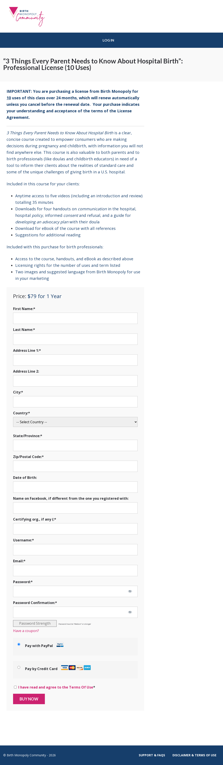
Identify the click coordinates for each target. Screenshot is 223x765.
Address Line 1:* (27, 350)
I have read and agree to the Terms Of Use (55, 687)
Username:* (23, 540)
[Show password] (130, 591)
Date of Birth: (25, 477)
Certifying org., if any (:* (34, 519)
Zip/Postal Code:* (28, 456)
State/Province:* (27, 435)
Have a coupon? (26, 630)
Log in (108, 40)
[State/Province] (75, 445)
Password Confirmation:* (35, 602)
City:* (18, 392)
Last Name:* (24, 329)
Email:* (19, 561)
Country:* (21, 413)
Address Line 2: (26, 371)
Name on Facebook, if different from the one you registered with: (70, 498)
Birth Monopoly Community (30, 16)
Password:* (23, 581)
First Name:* (24, 308)
